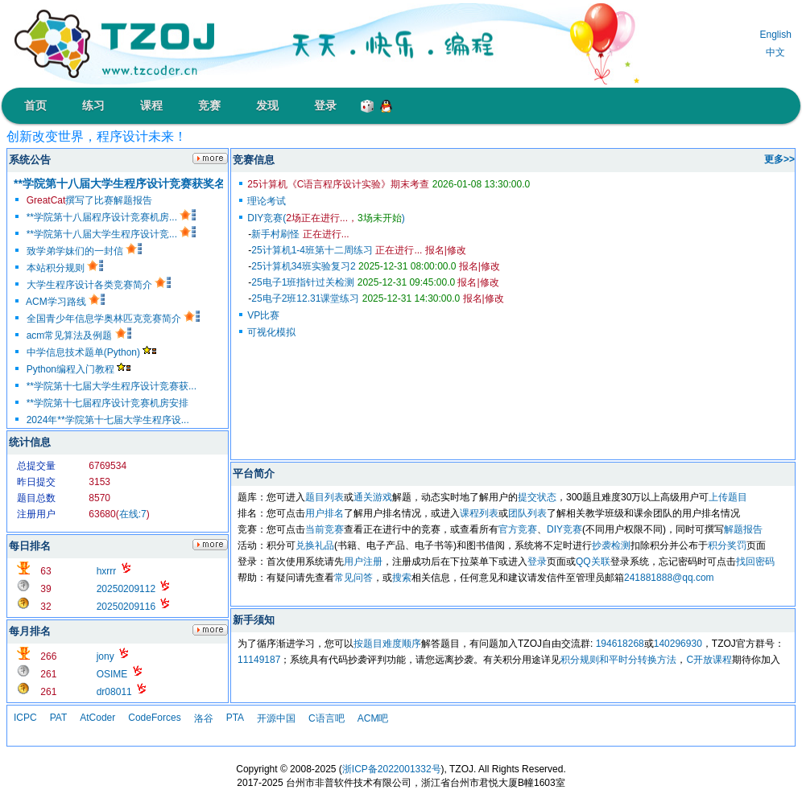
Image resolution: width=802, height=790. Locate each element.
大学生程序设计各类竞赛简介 (99, 284)
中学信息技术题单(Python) (92, 352)
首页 (35, 105)
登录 (325, 105)
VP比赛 (263, 315)
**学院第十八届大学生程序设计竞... (111, 234)
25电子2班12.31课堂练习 (355, 298)
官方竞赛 (517, 529)
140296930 (678, 643)
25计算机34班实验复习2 (353, 266)
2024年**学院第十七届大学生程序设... (108, 420)
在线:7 (133, 514)
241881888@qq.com (669, 577)
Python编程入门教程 (79, 369)
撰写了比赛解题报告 (90, 200)
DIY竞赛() (325, 218)
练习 (93, 105)
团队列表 (527, 513)
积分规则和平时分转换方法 (618, 659)
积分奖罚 (727, 545)
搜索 (401, 577)
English (775, 34)
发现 (267, 105)
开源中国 (276, 718)
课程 (151, 105)
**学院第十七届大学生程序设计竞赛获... (111, 386)
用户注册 (363, 561)
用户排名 (324, 513)
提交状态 (537, 497)
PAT (59, 717)
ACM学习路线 (65, 301)
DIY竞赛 (564, 529)
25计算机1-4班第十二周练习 (336, 250)
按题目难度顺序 (387, 643)
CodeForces (154, 717)
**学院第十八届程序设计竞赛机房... (111, 217)
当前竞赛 (324, 529)
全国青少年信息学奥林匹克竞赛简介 (113, 318)
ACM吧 (373, 718)
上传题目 (728, 497)
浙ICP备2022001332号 (391, 769)
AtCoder (97, 717)
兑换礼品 (315, 545)
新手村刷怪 (300, 234)
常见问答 (353, 577)
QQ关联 (593, 561)
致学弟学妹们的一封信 (84, 251)
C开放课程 (709, 659)
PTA (235, 717)
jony (105, 656)
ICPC (25, 717)
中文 (775, 52)
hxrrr (107, 571)
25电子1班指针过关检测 (353, 282)
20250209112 (126, 589)
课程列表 (479, 513)
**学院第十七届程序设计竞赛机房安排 (107, 403)
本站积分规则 (65, 268)
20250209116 (126, 606)
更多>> (779, 159)
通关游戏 (372, 497)
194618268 (620, 643)
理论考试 (266, 201)
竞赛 (209, 105)
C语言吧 (326, 718)
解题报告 (743, 529)
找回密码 (755, 561)
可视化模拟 (271, 332)
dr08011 (114, 691)
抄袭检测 (611, 545)
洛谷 (203, 718)
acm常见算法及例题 (79, 335)
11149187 (259, 659)
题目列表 (324, 497)
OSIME (112, 674)
